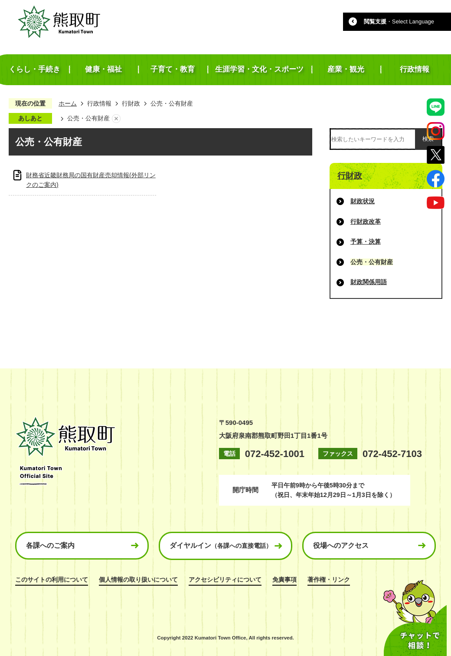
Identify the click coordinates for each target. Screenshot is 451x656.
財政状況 (362, 201)
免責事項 (284, 579)
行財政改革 (365, 221)
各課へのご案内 (50, 545)
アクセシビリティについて (225, 579)
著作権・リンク (328, 579)
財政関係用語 (368, 281)
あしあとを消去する (116, 118)
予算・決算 (365, 241)
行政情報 (99, 103)
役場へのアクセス (341, 545)
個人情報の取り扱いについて (138, 579)
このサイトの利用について (51, 579)
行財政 (131, 103)
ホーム (68, 103)
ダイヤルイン (221, 545)
